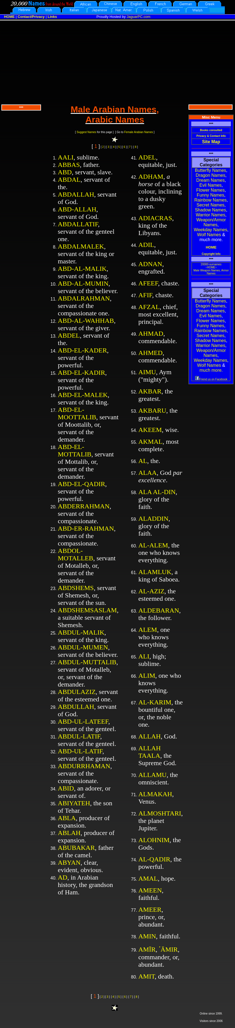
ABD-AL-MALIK (82, 268)
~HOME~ (211, 267)
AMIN (147, 936)
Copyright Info (211, 253)
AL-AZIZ (151, 591)
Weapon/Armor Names (211, 222)
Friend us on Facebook (211, 379)
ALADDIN (153, 518)
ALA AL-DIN (157, 491)
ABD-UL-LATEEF (83, 721)
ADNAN (150, 264)
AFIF (145, 295)
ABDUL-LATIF (79, 736)
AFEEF (148, 283)
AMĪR (147, 949)
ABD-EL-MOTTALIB (74, 450)
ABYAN (69, 862)
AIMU (147, 372)
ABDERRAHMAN (84, 506)
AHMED (150, 352)
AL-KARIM (154, 702)
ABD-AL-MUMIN (83, 283)
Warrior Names (210, 215)
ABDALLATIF (78, 224)
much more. (211, 370)
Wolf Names (209, 234)
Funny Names (210, 195)
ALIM (146, 675)
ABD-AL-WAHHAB (86, 320)
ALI (143, 656)
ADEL (147, 157)
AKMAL (150, 441)
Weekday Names (210, 229)
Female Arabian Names (138, 132)
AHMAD (150, 333)
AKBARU (152, 410)
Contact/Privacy (31, 17)
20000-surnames (211, 264)
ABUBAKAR (76, 847)
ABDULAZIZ (76, 691)
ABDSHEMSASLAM (87, 610)
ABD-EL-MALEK (83, 394)
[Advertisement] (118, 61)
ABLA (67, 818)
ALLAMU (152, 774)
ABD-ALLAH (77, 209)
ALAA (147, 472)
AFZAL (149, 306)
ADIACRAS (155, 218)
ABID (66, 788)
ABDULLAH (76, 706)
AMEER (150, 909)
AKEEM (150, 429)
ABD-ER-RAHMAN (86, 528)
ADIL (146, 244)
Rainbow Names (210, 200)
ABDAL (69, 179)
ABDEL (69, 335)
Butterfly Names (210, 170)
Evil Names (210, 185)
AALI (65, 157)
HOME (9, 17)
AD (62, 877)
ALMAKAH (155, 794)
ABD (65, 172)
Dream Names (210, 180)
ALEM (147, 629)
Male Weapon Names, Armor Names (211, 272)
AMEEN (150, 890)
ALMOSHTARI (159, 813)
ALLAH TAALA (149, 752)
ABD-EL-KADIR (81, 372)
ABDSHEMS (76, 587)
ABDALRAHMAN (84, 298)
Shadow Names (210, 210)
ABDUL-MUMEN (83, 647)
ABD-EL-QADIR (81, 483)
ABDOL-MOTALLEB (75, 554)
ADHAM (150, 176)
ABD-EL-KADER (82, 350)
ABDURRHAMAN (84, 766)
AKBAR (150, 391)
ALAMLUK (154, 571)
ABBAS (69, 164)
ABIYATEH (74, 803)
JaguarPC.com (138, 17)
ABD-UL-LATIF (80, 751)
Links (52, 17)
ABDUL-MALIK (81, 632)
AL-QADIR (154, 859)
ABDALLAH (76, 194)
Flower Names (210, 190)
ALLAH (149, 736)
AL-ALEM (153, 545)
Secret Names (210, 205)
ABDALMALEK (81, 246)
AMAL (148, 878)
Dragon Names (210, 175)
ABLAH (69, 832)
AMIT (146, 976)
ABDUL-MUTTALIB (87, 662)
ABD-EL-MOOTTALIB (77, 413)
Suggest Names (86, 132)
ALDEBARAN (158, 610)
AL (142, 460)
